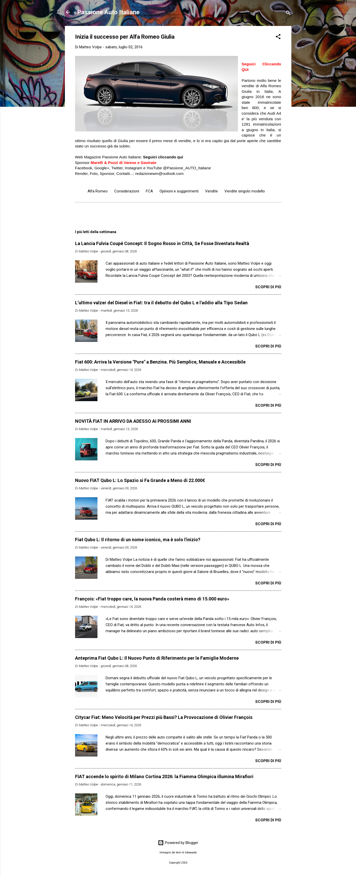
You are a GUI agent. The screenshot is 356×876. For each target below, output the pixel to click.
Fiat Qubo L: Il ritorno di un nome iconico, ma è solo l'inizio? (137, 539)
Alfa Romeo (98, 191)
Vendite (211, 191)
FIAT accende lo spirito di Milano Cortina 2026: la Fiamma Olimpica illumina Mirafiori (164, 776)
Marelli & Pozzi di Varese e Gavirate (123, 162)
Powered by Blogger (178, 842)
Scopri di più (268, 287)
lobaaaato (191, 852)
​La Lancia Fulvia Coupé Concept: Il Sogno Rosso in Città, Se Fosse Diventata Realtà (162, 243)
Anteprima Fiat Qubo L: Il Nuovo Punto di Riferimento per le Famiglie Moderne (157, 658)
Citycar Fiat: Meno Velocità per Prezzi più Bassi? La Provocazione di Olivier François (163, 717)
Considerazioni (126, 191)
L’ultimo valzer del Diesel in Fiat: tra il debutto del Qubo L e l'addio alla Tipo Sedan (161, 302)
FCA (149, 191)
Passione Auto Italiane (108, 12)
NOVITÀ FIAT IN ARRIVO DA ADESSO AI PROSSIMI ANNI (133, 421)
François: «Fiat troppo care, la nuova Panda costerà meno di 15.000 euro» (152, 598)
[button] (278, 37)
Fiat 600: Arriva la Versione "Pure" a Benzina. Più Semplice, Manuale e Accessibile (160, 362)
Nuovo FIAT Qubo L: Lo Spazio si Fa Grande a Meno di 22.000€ (140, 480)
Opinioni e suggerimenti (179, 191)
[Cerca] (288, 14)
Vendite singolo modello (244, 191)
